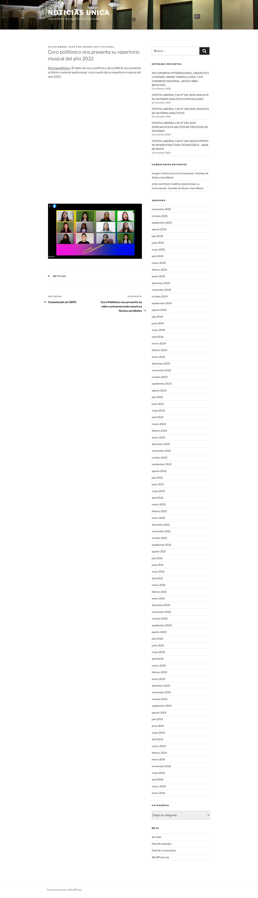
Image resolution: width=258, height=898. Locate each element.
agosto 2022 (159, 471)
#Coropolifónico (59, 68)
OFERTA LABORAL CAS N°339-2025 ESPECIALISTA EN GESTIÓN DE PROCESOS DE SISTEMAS (180, 126)
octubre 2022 (159, 457)
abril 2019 (157, 739)
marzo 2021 (159, 584)
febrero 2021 (159, 591)
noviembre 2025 (161, 209)
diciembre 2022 (161, 444)
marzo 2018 (159, 786)
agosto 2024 (159, 309)
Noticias (59, 276)
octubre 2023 (160, 376)
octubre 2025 (160, 216)
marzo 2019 (159, 746)
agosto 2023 (159, 390)
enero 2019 (158, 759)
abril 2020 (158, 658)
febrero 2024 (159, 350)
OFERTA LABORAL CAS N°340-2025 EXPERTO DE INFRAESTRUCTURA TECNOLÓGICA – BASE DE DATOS (180, 145)
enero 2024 (158, 356)
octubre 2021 (159, 537)
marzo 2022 (159, 504)
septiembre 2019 (161, 705)
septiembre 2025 (162, 222)
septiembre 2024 (162, 303)
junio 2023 (158, 403)
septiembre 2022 (161, 464)
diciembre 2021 (161, 524)
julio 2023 (157, 397)
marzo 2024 (159, 343)
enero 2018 (158, 792)
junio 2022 (158, 484)
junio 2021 (158, 564)
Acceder (156, 836)
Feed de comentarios (164, 850)
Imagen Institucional (98, 47)
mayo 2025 (158, 249)
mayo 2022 (158, 491)
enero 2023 (158, 437)
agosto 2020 (159, 631)
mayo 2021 (158, 571)
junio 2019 (158, 725)
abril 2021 (157, 578)
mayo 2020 (158, 652)
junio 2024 (158, 323)
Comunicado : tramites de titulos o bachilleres (178, 188)
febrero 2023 (159, 430)
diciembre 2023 (161, 363)
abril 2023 (157, 417)
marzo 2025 (159, 262)
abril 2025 (157, 256)
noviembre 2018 (161, 766)
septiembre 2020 (162, 625)
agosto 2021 (159, 551)
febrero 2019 (159, 752)
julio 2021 (157, 558)
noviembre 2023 (161, 370)
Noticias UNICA (79, 13)
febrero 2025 (159, 269)
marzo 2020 (159, 665)
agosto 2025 (159, 229)
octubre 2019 (159, 699)
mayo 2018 (158, 772)
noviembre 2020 (161, 611)
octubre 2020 (160, 618)
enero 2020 (158, 678)
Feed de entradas (161, 843)
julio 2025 (157, 236)
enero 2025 (158, 276)
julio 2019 (157, 719)
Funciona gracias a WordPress (64, 889)
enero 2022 (158, 517)
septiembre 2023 (162, 383)
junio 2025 (158, 242)
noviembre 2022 (161, 450)
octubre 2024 (160, 296)
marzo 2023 (159, 423)
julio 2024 (157, 316)
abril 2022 (157, 497)
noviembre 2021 (161, 531)
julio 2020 (157, 638)
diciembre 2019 (161, 685)
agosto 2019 (159, 712)
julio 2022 (157, 477)
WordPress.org (160, 857)
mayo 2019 (158, 732)
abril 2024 (157, 336)
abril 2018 (157, 779)
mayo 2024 (158, 329)
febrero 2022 (159, 511)
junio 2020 (158, 645)
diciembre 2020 (161, 605)
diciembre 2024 (161, 283)
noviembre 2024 (161, 289)
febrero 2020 (159, 672)
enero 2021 (158, 598)
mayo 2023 (158, 410)
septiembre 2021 (161, 544)
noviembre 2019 (161, 692)
